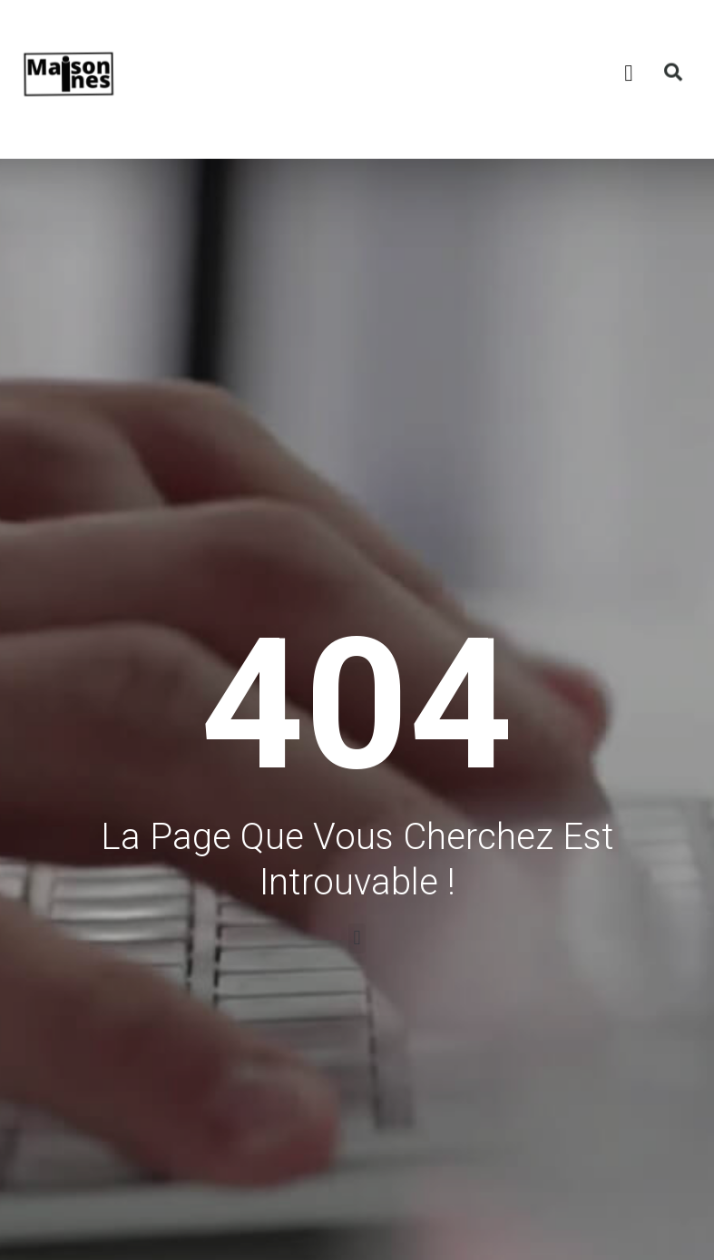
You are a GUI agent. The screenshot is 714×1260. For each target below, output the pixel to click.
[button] (587, 51)
